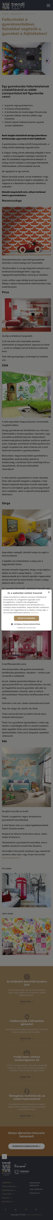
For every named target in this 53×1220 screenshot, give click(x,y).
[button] (26, 624)
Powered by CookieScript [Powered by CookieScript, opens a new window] (26, 628)
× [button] (49, 592)
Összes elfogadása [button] (26, 618)
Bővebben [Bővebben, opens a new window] (35, 612)
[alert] (26, 610)
